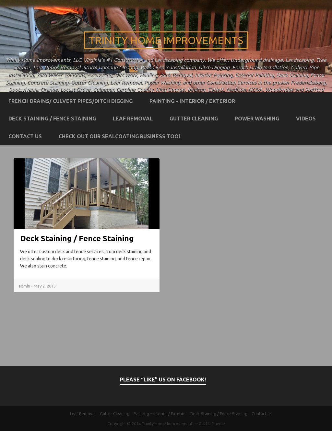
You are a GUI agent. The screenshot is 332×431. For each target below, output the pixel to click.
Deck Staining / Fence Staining (52, 118)
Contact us (25, 136)
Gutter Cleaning (194, 118)
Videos (306, 118)
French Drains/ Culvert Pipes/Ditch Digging (70, 101)
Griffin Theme (212, 423)
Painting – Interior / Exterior (192, 101)
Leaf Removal (133, 118)
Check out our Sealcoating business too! (119, 136)
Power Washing (257, 118)
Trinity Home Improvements (166, 40)
